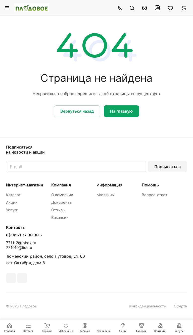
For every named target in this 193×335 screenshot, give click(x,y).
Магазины (105, 194)
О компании (62, 194)
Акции (12, 202)
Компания (61, 184)
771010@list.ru (19, 247)
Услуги (12, 210)
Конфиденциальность (147, 306)
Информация (109, 184)
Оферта (180, 306)
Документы (61, 202)
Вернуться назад (77, 111)
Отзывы (58, 210)
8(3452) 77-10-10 (22, 235)
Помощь (150, 184)
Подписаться (167, 166)
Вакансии (60, 217)
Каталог (13, 194)
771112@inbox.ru (21, 242)
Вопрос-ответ (154, 194)
